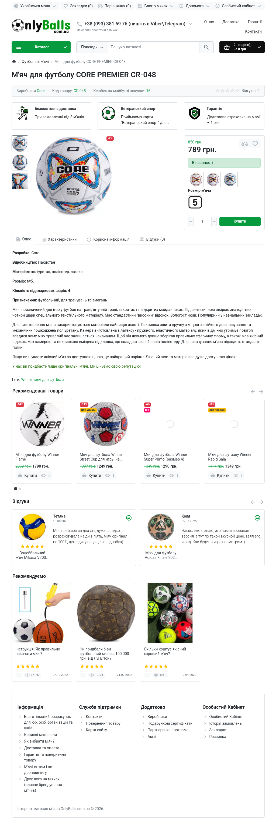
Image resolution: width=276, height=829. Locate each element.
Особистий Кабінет (226, 716)
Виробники (157, 716)
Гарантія (214, 108)
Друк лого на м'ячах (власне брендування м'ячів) (43, 785)
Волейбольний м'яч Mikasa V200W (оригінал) (32, 555)
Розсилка (217, 736)
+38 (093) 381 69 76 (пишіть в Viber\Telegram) (135, 23)
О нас (209, 22)
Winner (27, 379)
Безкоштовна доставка (55, 108)
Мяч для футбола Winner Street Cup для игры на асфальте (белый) (101, 457)
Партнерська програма (168, 730)
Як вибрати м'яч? (39, 741)
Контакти (253, 31)
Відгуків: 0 (251, 91)
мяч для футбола (49, 379)
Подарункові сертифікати (170, 723)
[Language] (36, 6)
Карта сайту (96, 730)
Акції (152, 736)
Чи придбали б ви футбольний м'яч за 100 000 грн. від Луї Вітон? (104, 653)
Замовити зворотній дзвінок (97, 30)
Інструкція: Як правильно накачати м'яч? (38, 651)
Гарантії (255, 22)
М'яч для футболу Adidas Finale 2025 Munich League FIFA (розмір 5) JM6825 (161, 555)
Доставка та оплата (41, 748)
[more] (49, 475)
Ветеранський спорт (139, 108)
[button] (20, 489)
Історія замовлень (225, 723)
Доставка (230, 22)
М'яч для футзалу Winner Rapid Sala (229, 456)
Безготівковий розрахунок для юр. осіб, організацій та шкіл (48, 722)
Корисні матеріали (40, 735)
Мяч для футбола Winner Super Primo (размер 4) (165, 456)
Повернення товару (103, 723)
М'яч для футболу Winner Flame (37, 456)
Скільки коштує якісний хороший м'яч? (165, 651)
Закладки (217, 730)
